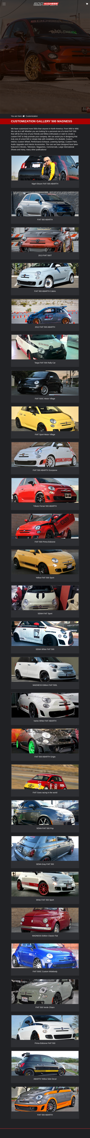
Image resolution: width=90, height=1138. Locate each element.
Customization (32, 116)
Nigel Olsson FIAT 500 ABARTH (45, 184)
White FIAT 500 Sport (45, 900)
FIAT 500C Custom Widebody (45, 971)
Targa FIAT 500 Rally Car (45, 363)
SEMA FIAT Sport (45, 613)
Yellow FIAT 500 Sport (45, 578)
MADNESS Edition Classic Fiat (45, 936)
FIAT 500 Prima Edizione (45, 542)
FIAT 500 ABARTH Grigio (44, 757)
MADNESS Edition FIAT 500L (45, 685)
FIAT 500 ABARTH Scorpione (45, 470)
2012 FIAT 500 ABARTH (45, 327)
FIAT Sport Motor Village (45, 434)
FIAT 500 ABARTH (45, 220)
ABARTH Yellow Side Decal (45, 1079)
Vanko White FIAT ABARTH (45, 721)
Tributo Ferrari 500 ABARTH (45, 506)
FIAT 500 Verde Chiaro (45, 1007)
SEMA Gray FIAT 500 (45, 864)
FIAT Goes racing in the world (45, 793)
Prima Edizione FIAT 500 (45, 1043)
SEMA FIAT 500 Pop (45, 828)
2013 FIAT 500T (45, 255)
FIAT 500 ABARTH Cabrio (45, 291)
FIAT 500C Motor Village (45, 399)
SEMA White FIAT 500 (45, 649)
